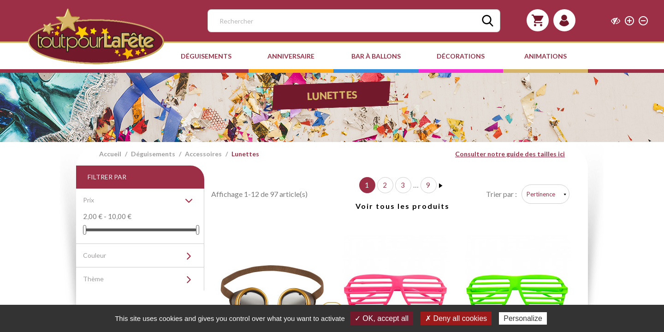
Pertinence (541, 194)
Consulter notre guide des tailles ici (510, 154)
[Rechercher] (354, 20)
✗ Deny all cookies (456, 318)
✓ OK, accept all (382, 318)
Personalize (523, 318)
